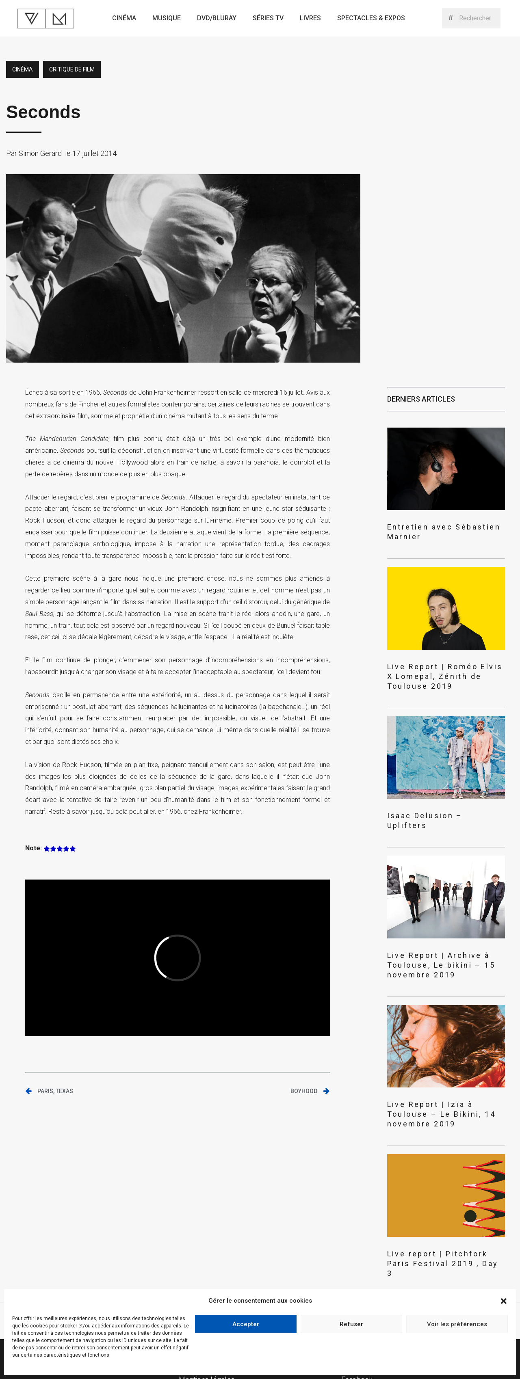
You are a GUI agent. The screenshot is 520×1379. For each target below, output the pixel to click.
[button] (504, 1301)
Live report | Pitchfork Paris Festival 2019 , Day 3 (432, 1198)
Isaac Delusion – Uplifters (429, 791)
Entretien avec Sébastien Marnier (440, 526)
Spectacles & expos (371, 18)
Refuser (351, 1324)
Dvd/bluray (216, 18)
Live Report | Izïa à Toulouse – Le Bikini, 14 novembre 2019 (442, 1061)
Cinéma (124, 18)
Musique (166, 18)
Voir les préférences (457, 1324)
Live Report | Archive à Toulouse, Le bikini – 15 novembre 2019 (445, 924)
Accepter (245, 1324)
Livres (310, 18)
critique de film (72, 69)
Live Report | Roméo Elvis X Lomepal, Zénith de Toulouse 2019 (442, 659)
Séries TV (268, 18)
